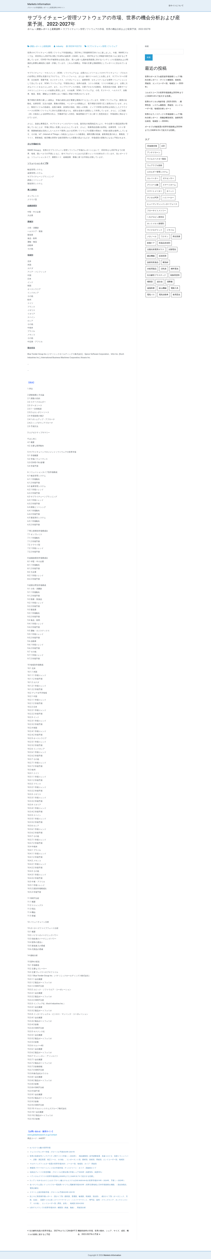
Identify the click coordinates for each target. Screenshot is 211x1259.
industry (59, 46)
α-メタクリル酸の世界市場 (40, 1148)
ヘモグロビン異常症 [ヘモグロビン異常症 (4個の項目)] (155, 217)
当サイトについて (176, 5)
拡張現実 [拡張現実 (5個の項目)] (162, 256)
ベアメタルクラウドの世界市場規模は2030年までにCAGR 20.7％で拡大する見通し (62, 1176)
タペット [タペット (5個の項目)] (170, 191)
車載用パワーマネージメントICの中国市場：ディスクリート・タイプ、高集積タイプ (63, 1168)
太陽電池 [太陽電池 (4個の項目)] (172, 249)
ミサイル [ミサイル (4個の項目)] (170, 230)
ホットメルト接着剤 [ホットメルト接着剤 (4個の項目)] (155, 223)
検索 (147, 46)
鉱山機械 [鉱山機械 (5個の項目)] (162, 288)
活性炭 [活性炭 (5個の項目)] (163, 269)
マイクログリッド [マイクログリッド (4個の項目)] (154, 230)
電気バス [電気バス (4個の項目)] (151, 294)
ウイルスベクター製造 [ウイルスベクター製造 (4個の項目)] (156, 159)
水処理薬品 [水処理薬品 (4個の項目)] (152, 269)
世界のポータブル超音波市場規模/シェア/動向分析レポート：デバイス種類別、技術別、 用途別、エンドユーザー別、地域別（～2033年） (164, 81)
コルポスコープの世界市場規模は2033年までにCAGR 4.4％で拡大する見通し (164, 94)
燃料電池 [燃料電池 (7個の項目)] (174, 269)
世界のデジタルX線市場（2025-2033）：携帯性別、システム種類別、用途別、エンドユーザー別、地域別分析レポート (164, 105)
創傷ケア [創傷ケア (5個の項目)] (151, 243)
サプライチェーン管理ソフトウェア (102, 46)
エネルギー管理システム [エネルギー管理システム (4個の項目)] (157, 172)
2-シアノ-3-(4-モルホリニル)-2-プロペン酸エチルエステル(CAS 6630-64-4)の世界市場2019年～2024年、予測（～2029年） (77, 1180)
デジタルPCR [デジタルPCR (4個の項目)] (152, 198)
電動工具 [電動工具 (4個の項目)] (174, 288)
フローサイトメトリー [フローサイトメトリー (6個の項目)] (156, 210)
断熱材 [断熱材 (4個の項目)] (165, 262)
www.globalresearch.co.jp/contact (42, 1135)
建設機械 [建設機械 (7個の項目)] (151, 256)
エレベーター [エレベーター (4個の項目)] (152, 178)
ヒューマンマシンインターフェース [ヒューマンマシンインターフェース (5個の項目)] (162, 204)
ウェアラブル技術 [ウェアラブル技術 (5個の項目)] (154, 165)
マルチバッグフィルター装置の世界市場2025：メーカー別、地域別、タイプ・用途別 (63, 1164)
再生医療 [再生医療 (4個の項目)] (176, 236)
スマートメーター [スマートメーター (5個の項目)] (154, 191)
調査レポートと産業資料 (40, 46)
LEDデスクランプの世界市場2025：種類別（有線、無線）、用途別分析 (58, 1208)
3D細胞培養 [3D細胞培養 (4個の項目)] (152, 146)
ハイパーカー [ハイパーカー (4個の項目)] (168, 198)
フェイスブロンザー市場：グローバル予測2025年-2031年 (52, 1152)
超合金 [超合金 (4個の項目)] (160, 282)
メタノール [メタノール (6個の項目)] (152, 236)
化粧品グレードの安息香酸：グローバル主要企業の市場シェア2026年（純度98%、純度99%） (66, 1172)
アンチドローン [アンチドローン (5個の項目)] (153, 152)
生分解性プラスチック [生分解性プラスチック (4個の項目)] (156, 275)
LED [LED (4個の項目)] (163, 146)
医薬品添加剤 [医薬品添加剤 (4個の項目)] (164, 243)
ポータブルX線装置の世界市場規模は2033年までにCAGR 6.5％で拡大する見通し (163, 128)
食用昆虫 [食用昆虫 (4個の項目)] (176, 294)
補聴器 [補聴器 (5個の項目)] (150, 282)
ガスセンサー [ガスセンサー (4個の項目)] (168, 178)
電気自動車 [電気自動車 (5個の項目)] (163, 294)
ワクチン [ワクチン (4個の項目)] (164, 236)
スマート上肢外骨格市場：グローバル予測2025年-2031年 (52, 1192)
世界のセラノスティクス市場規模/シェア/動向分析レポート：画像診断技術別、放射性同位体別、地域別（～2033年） (164, 117)
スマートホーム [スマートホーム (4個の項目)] (169, 185)
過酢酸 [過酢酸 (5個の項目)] (170, 282)
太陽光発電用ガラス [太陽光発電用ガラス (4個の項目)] (155, 249)
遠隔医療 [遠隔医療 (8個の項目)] (151, 288)
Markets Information (38, 4)
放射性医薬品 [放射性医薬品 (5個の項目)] (152, 262)
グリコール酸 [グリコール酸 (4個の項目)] (152, 185)
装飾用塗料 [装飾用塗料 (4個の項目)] (175, 275)
